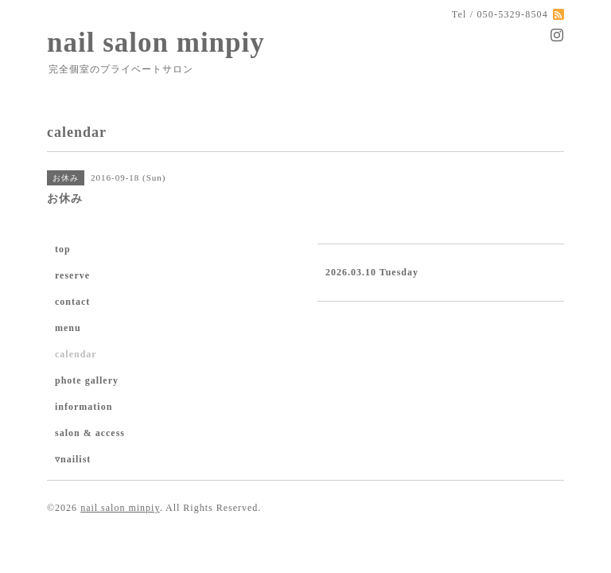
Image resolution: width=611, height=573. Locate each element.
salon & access (90, 433)
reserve (72, 275)
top (63, 249)
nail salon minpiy (156, 42)
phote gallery (87, 380)
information (83, 406)
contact (72, 301)
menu (68, 327)
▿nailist (73, 459)
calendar (76, 354)
